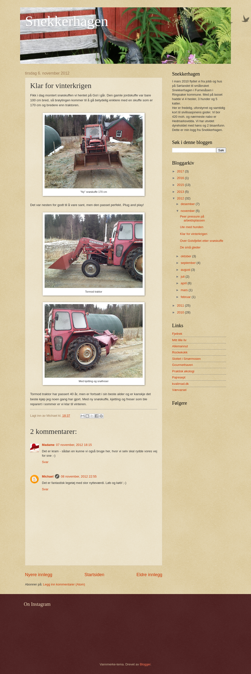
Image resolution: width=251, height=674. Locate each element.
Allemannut (180, 346)
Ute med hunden (191, 227)
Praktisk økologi (183, 371)
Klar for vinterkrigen (193, 234)
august (186, 270)
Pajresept (178, 377)
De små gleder (190, 247)
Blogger (145, 664)
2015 (181, 185)
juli (183, 276)
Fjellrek (177, 334)
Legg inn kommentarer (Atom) (64, 584)
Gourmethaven (182, 365)
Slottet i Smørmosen (186, 359)
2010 (181, 312)
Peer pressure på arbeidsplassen (192, 218)
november (188, 211)
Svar (45, 462)
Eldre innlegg (149, 574)
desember (188, 204)
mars (184, 290)
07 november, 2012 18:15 (74, 445)
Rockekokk (180, 352)
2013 (181, 192)
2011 (181, 305)
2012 (181, 198)
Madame (48, 445)
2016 (181, 178)
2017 (181, 171)
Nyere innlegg (38, 574)
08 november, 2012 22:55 (79, 476)
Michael (47, 476)
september (188, 263)
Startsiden (94, 574)
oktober (186, 256)
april (184, 283)
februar (186, 297)
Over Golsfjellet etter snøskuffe (201, 241)
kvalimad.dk (180, 384)
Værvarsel (179, 390)
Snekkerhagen (66, 21)
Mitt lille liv (179, 340)
